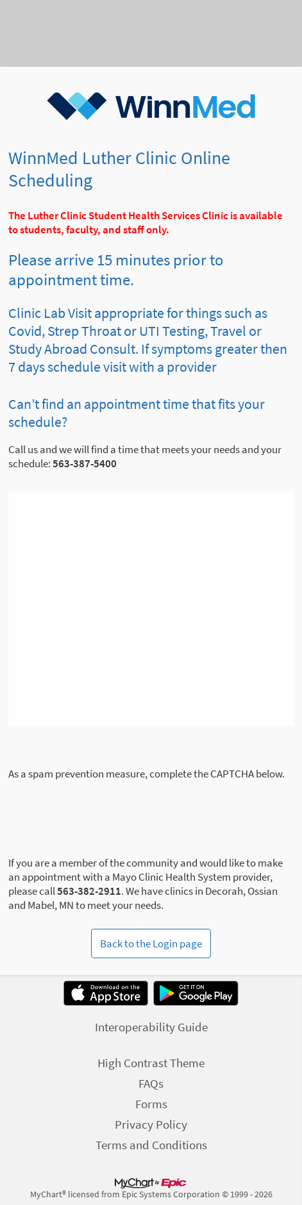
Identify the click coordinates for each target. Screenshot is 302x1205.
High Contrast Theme (151, 1062)
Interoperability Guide (151, 1027)
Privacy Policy (151, 1124)
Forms (151, 1103)
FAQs (151, 1083)
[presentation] (105, 806)
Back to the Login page (151, 943)
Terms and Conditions (151, 1144)
